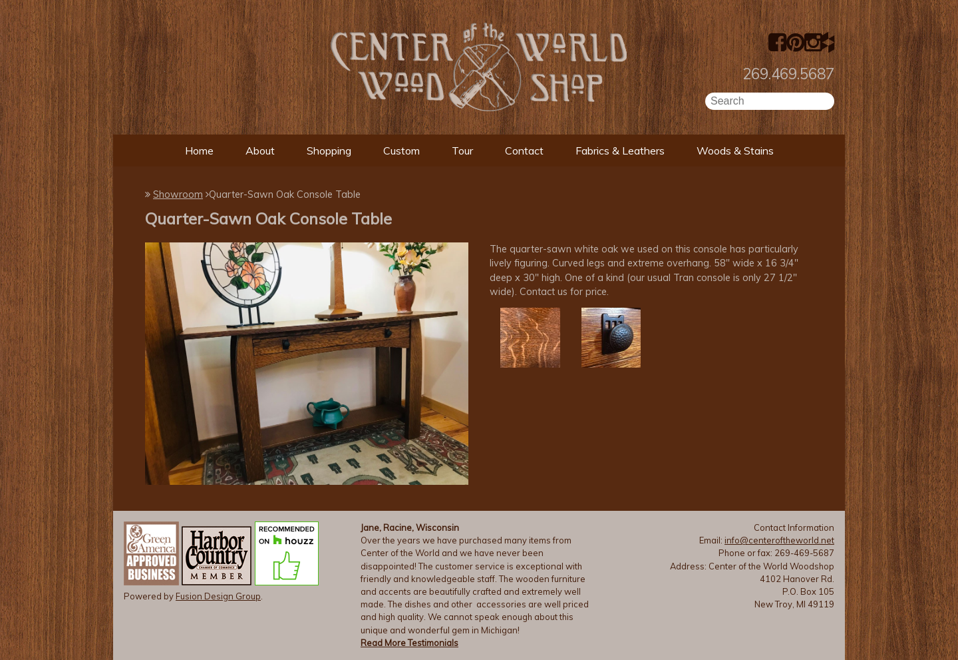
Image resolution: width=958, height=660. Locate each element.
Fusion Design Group (218, 596)
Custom (401, 150)
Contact (524, 150)
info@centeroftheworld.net (779, 540)
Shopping (329, 150)
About (260, 150)
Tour (462, 150)
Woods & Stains (735, 150)
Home (199, 150)
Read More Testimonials (409, 642)
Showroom (178, 194)
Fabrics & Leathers (620, 150)
